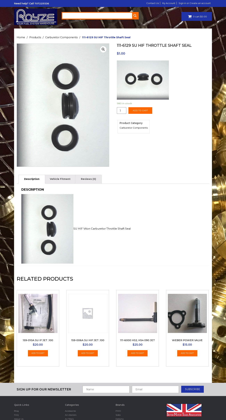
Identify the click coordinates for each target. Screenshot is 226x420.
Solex (118, 385)
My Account (165, 3)
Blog (16, 381)
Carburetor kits (72, 397)
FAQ (16, 385)
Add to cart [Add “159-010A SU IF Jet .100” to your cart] (37, 324)
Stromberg (121, 401)
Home (21, 37)
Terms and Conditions (25, 397)
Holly (118, 417)
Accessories (70, 381)
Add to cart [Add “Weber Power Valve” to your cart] (187, 324)
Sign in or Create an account (193, 3)
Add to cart (140, 110)
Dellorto (69, 405)
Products (35, 37)
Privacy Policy (21, 393)
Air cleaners (70, 385)
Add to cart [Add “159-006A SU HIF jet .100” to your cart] (87, 324)
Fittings (69, 413)
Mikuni (119, 413)
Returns (18, 405)
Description (32, 179)
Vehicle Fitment (64, 179)
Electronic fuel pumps (76, 409)
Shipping (18, 401)
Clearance (70, 401)
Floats (68, 417)
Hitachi (119, 409)
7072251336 (42, 3)
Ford (118, 393)
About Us (18, 389)
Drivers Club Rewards (25, 413)
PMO (118, 381)
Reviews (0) (94, 179)
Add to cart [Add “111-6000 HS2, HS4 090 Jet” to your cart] (137, 324)
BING (118, 397)
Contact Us (148, 3)
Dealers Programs (23, 417)
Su (117, 405)
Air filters (69, 389)
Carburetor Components (62, 37)
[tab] (32, 180)
